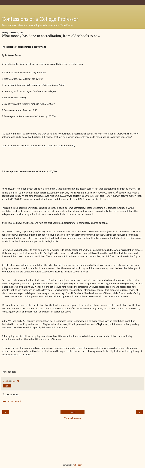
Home (72, 412)
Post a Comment (11, 401)
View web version (72, 418)
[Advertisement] (72, 9)
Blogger (78, 465)
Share (6, 386)
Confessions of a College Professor (40, 19)
